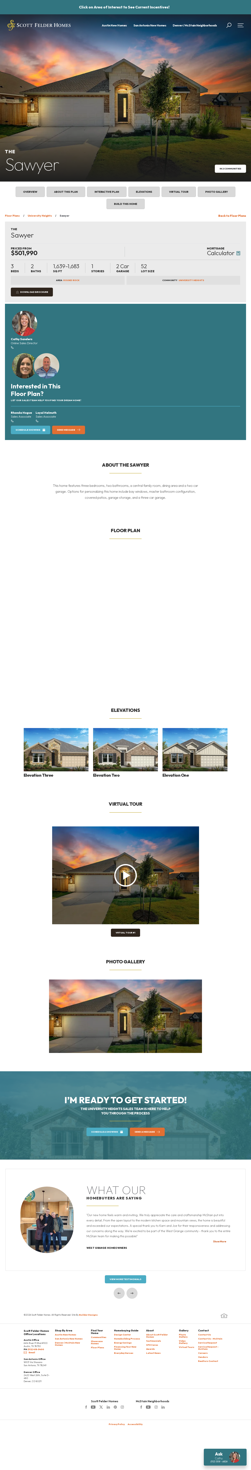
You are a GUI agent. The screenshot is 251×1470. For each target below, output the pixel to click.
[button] (229, 25)
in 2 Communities (230, 168)
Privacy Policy (117, 1424)
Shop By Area (63, 1330)
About (150, 1330)
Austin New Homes (114, 25)
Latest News (153, 1353)
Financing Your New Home (125, 1348)
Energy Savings (123, 1343)
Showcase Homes (97, 1342)
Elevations (144, 191)
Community (183, 280)
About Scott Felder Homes (157, 1336)
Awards (150, 1349)
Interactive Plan (107, 191)
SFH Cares (152, 1345)
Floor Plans (12, 215)
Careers (203, 1353)
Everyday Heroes (123, 1353)
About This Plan (66, 191)
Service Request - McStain (208, 1348)
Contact (203, 1330)
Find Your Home (97, 1332)
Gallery (184, 1330)
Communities (98, 1337)
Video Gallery (183, 1342)
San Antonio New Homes (149, 25)
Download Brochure (34, 292)
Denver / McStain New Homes (67, 1344)
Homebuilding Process (127, 1339)
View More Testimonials (125, 1279)
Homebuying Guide (126, 1330)
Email (29, 1352)
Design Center (122, 1335)
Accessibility (135, 1424)
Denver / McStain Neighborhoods (195, 25)
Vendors (203, 1357)
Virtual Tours (186, 1347)
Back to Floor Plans (232, 216)
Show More (219, 1241)
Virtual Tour (178, 191)
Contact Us (204, 1335)
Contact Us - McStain (210, 1339)
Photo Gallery (216, 191)
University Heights (40, 215)
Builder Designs (88, 1314)
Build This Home (125, 204)
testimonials (153, 1341)
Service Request (207, 1343)
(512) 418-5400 (36, 1349)
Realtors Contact (208, 1361)
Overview (30, 191)
